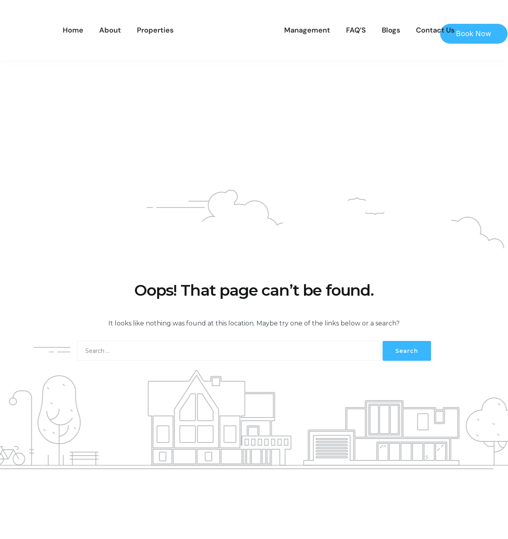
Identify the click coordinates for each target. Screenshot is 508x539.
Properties (155, 30)
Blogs (391, 30)
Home (73, 30)
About (110, 30)
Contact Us (435, 30)
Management (307, 30)
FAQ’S (356, 30)
